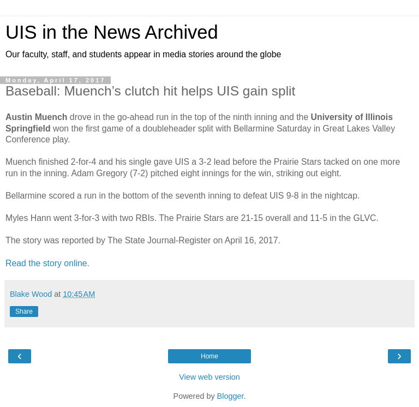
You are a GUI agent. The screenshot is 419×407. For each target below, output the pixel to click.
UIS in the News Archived (111, 32)
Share (24, 311)
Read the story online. (48, 263)
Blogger (230, 396)
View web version (209, 377)
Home (209, 356)
